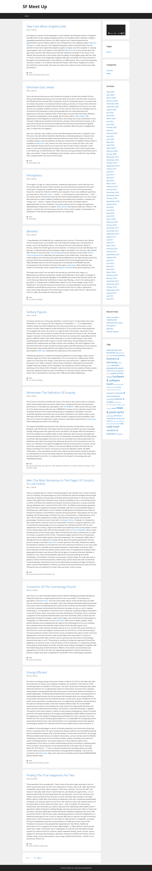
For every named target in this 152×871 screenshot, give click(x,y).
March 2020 (111, 148)
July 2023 (110, 121)
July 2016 (110, 260)
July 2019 (110, 172)
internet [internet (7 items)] (119, 389)
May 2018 (110, 213)
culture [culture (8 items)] (119, 363)
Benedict (32, 231)
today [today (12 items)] (121, 423)
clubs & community (35, 660)
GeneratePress (87, 868)
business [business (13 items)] (121, 355)
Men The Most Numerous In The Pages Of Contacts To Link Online (60, 482)
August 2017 (111, 237)
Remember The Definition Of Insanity (51, 393)
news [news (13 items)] (113, 408)
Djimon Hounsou (65, 267)
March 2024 (111, 118)
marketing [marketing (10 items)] (110, 399)
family (31, 846)
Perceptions (34, 175)
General (110, 70)
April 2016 (110, 269)
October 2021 (112, 127)
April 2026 (110, 95)
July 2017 (110, 240)
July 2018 (110, 207)
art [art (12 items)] (117, 353)
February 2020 (112, 151)
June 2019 (110, 175)
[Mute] (122, 33)
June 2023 (110, 124)
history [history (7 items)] (115, 384)
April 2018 (110, 216)
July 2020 (110, 136)
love (53, 574)
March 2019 (111, 183)
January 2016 (112, 278)
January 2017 (112, 251)
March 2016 (111, 272)
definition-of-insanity (69, 466)
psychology (32, 219)
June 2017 (110, 243)
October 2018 (112, 198)
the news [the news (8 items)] (116, 424)
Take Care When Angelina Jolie (46, 26)
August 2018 (111, 204)
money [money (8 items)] (119, 405)
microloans (86, 466)
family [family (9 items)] (108, 371)
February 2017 (112, 248)
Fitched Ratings (56, 253)
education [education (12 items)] (115, 365)
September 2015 (113, 290)
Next (40, 858)
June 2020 (110, 139)
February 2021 (112, 133)
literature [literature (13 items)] (116, 396)
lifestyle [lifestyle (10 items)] (109, 396)
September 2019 (113, 166)
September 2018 (113, 201)
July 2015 (110, 296)
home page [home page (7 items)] (113, 387)
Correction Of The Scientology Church (51, 587)
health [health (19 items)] (110, 384)
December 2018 (113, 192)
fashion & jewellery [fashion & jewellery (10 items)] (117, 371)
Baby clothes (62, 207)
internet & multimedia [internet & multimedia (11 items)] (115, 393)
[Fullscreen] (124, 33)
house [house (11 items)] (118, 387)
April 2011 (110, 299)
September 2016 (113, 254)
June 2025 (110, 115)
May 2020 (110, 142)
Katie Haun (69, 50)
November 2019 (113, 160)
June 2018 (110, 210)
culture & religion (37, 299)
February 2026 (112, 101)
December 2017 (113, 228)
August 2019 (111, 169)
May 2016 (110, 266)
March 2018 (111, 219)
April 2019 (110, 180)
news (38, 163)
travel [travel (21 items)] (116, 426)
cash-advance (46, 466)
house (47, 763)
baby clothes (80, 116)
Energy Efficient (37, 672)
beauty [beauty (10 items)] (114, 355)
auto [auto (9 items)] (119, 353)
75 (35, 858)
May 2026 (110, 92)
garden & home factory (36, 763)
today (35, 468)
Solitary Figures (37, 312)
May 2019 (110, 178)
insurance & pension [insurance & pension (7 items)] (111, 389)
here (40, 826)
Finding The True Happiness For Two (50, 775)
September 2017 (113, 234)
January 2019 (112, 189)
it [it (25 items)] (124, 392)
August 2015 (111, 293)
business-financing (35, 466)
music (47, 75)
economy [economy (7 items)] (109, 365)
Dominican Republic (77, 530)
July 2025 (110, 112)
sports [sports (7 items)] (113, 421)
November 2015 (113, 284)
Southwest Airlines (67, 520)
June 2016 (110, 263)
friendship (47, 574)
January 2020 (112, 154)
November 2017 (113, 231)
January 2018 (112, 225)
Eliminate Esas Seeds (40, 87)
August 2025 (111, 109)
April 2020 (110, 145)
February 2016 (112, 275)
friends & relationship (40, 846)
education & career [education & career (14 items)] (115, 368)
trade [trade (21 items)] (110, 426)
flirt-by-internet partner (36, 574)
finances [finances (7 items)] (109, 373)
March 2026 (111, 98)
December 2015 (113, 281)
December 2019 (113, 157)
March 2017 (111, 245)
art (30, 299)
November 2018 (113, 195)
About (27, 16)
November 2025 (113, 107)
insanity (79, 466)
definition (59, 466)
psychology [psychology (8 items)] (110, 416)
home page (32, 163)
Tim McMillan (68, 406)
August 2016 (111, 257)
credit (53, 466)
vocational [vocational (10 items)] (119, 434)
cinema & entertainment (37, 75)
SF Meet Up (35, 6)
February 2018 (112, 222)
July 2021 (110, 130)
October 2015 (112, 287)
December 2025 (113, 104)
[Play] (109, 33)
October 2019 (112, 163)
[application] (116, 30)
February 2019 (112, 186)
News (30, 73)
